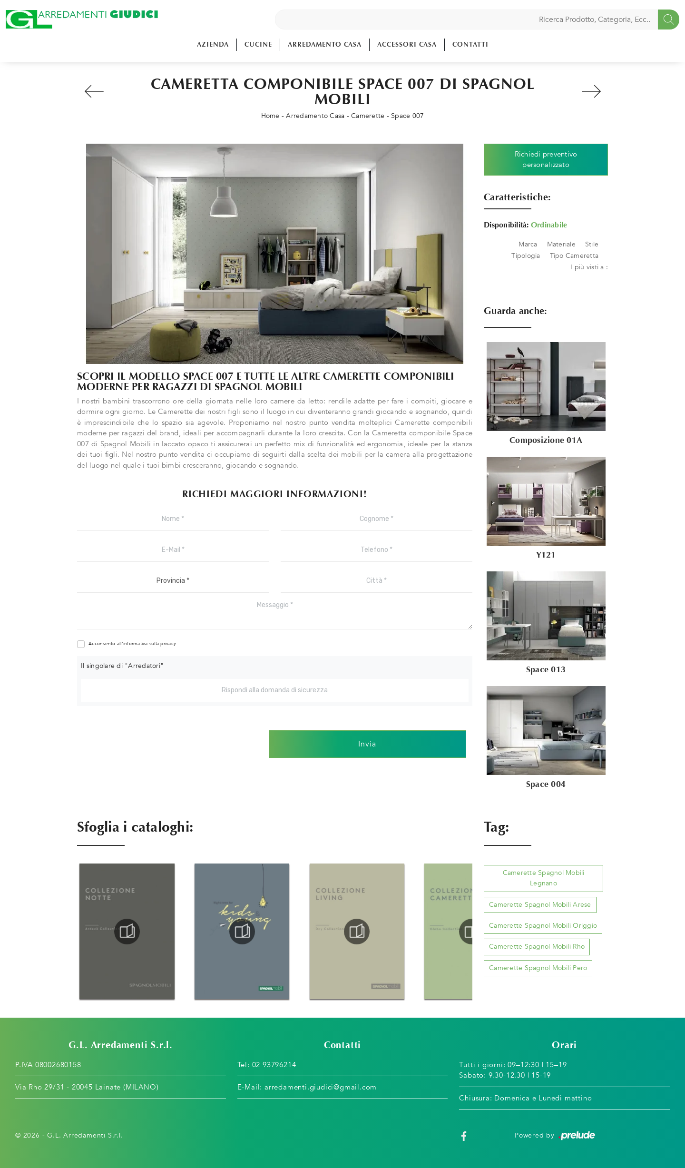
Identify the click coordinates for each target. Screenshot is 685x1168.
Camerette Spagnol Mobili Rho (537, 946)
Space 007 (407, 115)
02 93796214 (274, 1065)
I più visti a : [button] (589, 267)
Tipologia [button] (525, 255)
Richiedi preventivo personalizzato (546, 159)
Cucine (258, 44)
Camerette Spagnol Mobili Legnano (544, 878)
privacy (168, 643)
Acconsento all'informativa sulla (132, 643)
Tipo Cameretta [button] (574, 255)
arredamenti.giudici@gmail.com (320, 1087)
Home (270, 115)
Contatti (470, 44)
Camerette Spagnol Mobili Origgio (543, 925)
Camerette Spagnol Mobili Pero (538, 967)
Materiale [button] (561, 244)
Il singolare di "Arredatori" (122, 665)
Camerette (367, 115)
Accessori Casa (407, 44)
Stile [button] (591, 244)
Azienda (213, 44)
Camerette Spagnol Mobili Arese (540, 904)
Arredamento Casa (325, 44)
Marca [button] (528, 244)
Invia (367, 744)
